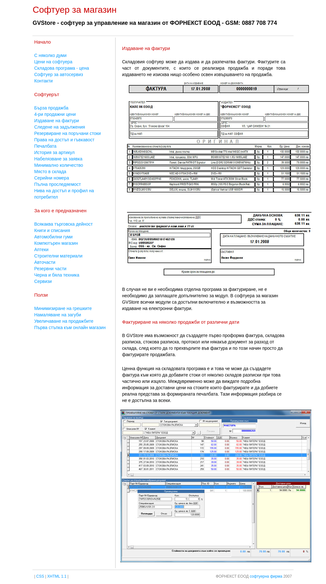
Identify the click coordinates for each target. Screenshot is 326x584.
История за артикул (54, 152)
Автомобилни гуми (53, 236)
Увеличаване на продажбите (63, 321)
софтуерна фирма (266, 576)
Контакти (43, 80)
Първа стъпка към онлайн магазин (70, 327)
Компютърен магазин (56, 243)
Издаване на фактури (56, 120)
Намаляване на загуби (57, 314)
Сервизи (43, 281)
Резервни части (50, 268)
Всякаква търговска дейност (63, 224)
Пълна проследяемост (57, 184)
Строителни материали (58, 255)
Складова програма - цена (61, 68)
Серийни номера (51, 177)
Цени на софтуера (53, 61)
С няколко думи (50, 55)
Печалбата (45, 146)
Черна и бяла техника (56, 275)
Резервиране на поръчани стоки (67, 133)
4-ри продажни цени (55, 114)
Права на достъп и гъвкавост (64, 139)
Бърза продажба (51, 107)
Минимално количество (58, 165)
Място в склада (50, 171)
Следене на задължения (59, 127)
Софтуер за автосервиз (58, 74)
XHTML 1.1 (56, 576)
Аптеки (41, 249)
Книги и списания (52, 230)
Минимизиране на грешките (63, 308)
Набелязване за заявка (58, 158)
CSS (40, 576)
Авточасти (44, 262)
